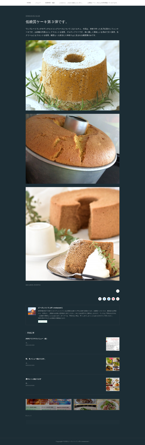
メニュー (38, 3)
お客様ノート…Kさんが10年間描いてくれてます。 (103, 3)
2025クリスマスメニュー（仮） (37, 339)
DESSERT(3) (37, 285)
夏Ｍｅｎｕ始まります (33, 379)
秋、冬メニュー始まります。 (36, 359)
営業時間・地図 (50, 3)
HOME (29, 3)
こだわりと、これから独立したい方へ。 (71, 3)
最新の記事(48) (29, 285)
